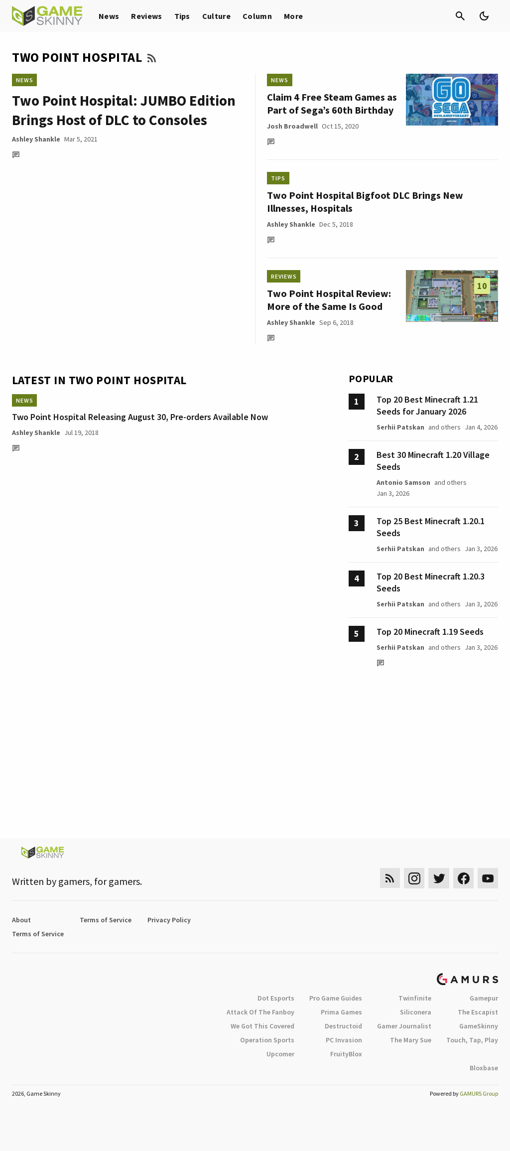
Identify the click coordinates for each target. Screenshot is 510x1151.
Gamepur (484, 998)
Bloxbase (484, 1067)
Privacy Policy (169, 919)
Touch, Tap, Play (472, 1039)
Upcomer (280, 1053)
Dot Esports (275, 998)
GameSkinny (478, 1025)
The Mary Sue (410, 1039)
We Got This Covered (262, 1025)
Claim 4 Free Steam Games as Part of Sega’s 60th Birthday (332, 103)
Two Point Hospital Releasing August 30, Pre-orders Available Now (140, 417)
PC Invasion (344, 1039)
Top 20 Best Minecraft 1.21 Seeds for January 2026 (427, 405)
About (21, 919)
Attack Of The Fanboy (260, 1011)
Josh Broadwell (292, 126)
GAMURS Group (479, 1093)
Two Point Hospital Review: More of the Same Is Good (329, 299)
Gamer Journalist (404, 1025)
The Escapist (478, 1011)
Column (257, 16)
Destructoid (343, 1025)
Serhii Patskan (400, 427)
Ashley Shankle (36, 139)
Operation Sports (267, 1039)
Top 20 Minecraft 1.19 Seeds (430, 631)
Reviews (146, 16)
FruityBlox (346, 1053)
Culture (216, 16)
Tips (182, 16)
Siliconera (415, 1011)
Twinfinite (414, 998)
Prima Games (341, 1011)
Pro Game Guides (335, 998)
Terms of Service (105, 919)
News (109, 16)
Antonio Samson (403, 482)
